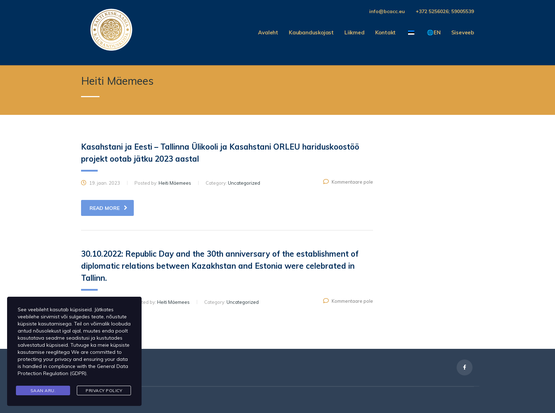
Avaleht (268, 32)
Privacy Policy (104, 390)
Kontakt (385, 32)
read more (108, 208)
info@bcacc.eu (387, 11)
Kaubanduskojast (311, 32)
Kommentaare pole (348, 182)
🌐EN (433, 32)
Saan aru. (43, 390)
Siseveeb (462, 32)
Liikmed (354, 32)
